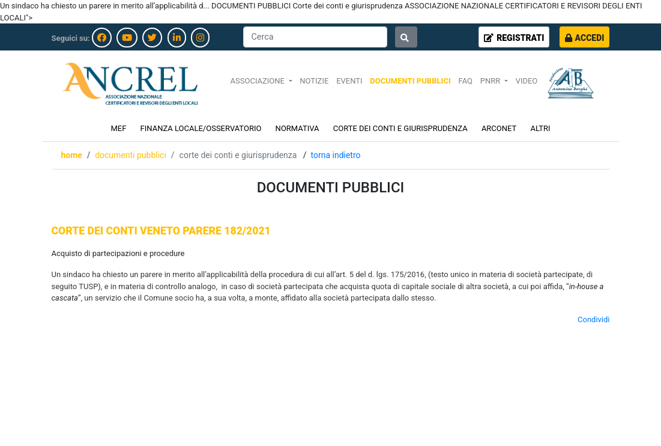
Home (71, 155)
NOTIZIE (314, 80)
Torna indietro (336, 155)
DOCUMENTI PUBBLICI (410, 80)
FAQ (465, 80)
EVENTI (349, 80)
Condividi (594, 319)
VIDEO (527, 80)
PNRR (491, 80)
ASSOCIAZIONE (259, 80)
